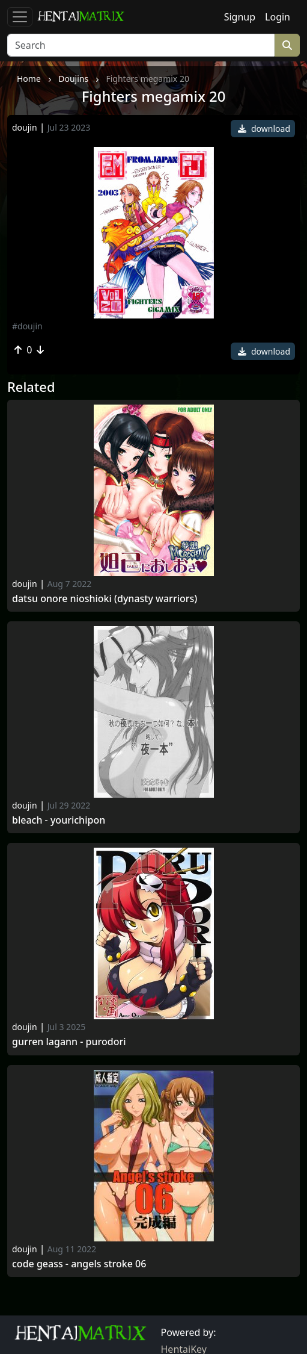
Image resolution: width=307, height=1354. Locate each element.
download (264, 128)
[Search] (141, 45)
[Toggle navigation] (19, 16)
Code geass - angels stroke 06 (79, 1264)
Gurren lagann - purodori (69, 1042)
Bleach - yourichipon (58, 820)
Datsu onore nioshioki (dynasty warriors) (104, 598)
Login (277, 16)
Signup (239, 16)
